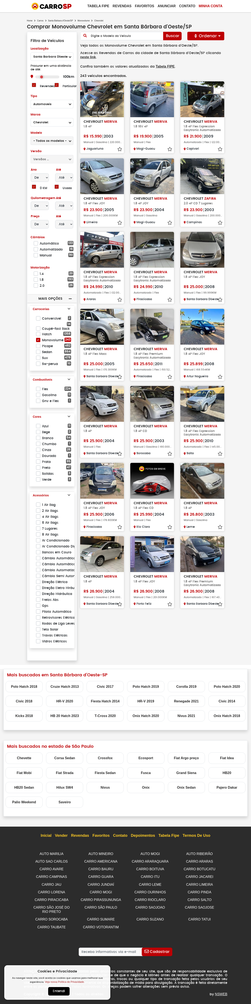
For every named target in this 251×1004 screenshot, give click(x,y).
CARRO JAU (51, 884)
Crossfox (105, 758)
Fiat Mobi (24, 773)
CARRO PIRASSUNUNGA (101, 898)
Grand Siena (186, 773)
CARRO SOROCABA (51, 917)
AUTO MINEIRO (100, 854)
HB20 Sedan (24, 787)
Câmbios (37, 237)
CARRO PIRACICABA (51, 898)
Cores (37, 417)
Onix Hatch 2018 (227, 716)
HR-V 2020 (64, 701)
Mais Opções (50, 298)
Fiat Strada (64, 773)
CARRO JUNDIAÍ (101, 884)
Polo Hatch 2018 (24, 686)
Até (58, 170)
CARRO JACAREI (199, 876)
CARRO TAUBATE (51, 925)
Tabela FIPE (163, 66)
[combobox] (52, 56)
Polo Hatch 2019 (146, 686)
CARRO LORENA (51, 891)
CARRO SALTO (200, 898)
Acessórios (41, 495)
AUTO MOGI (150, 854)
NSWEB (221, 992)
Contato (187, 6)
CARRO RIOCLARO (150, 898)
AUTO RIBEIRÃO (199, 854)
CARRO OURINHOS (150, 891)
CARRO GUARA (101, 876)
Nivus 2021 (186, 716)
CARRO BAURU (100, 868)
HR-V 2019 (145, 701)
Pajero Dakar (226, 787)
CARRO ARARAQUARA (150, 861)
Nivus (105, 787)
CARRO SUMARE (101, 917)
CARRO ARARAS (199, 861)
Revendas (122, 6)
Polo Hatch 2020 (227, 686)
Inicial (46, 836)
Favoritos (144, 6)
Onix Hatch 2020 (146, 716)
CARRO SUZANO (150, 917)
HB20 (227, 773)
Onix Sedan (186, 787)
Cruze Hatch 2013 (64, 686)
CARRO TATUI (199, 917)
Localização (40, 49)
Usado (67, 188)
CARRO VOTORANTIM (101, 925)
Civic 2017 (105, 686)
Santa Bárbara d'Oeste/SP (60, 20)
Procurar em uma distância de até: (51, 67)
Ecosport (145, 758)
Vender (61, 836)
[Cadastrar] (157, 949)
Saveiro (65, 802)
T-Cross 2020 (105, 716)
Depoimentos (143, 836)
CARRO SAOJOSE (199, 906)
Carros (40, 20)
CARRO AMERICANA (100, 861)
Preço (35, 216)
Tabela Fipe (98, 6)
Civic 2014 (227, 701)
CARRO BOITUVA (150, 868)
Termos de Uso (196, 836)
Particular (70, 86)
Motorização (40, 268)
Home (30, 20)
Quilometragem (43, 198)
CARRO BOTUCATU (199, 868)
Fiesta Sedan (105, 773)
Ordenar (206, 36)
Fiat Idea (227, 758)
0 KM (43, 188)
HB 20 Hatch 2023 (64, 716)
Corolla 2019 (186, 686)
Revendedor (49, 86)
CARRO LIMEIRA (199, 884)
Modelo (36, 133)
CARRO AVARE (51, 868)
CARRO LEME (150, 884)
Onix (146, 787)
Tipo (34, 96)
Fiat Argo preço (186, 758)
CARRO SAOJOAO (150, 906)
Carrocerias (41, 309)
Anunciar (167, 6)
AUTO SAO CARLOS (51, 861)
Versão (36, 151)
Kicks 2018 (24, 716)
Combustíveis (42, 380)
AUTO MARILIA (51, 854)
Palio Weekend (24, 802)
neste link (88, 57)
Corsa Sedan (64, 758)
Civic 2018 (24, 701)
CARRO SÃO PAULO (100, 906)
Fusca (146, 773)
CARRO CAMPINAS (51, 876)
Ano (34, 170)
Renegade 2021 (186, 701)
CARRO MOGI (101, 891)
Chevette (24, 758)
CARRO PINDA (199, 891)
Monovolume (83, 20)
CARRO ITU (150, 876)
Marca (35, 115)
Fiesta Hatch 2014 (105, 701)
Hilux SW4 (64, 787)
